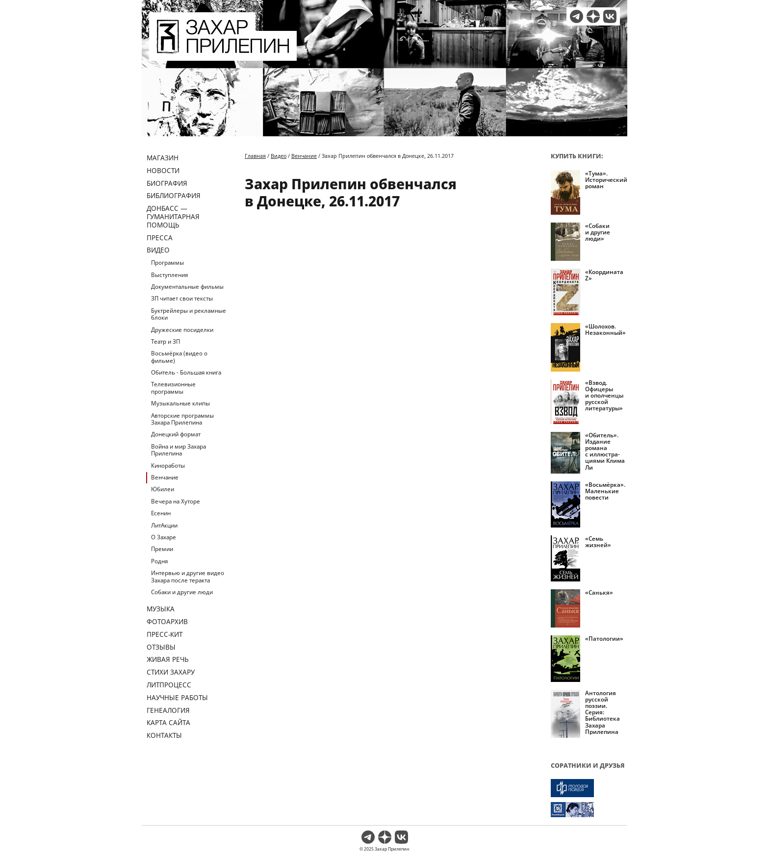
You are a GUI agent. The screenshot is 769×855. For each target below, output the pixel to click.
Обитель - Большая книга (186, 372)
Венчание (165, 477)
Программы (167, 262)
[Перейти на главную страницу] (223, 55)
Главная (255, 155)
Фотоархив (167, 621)
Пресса (160, 237)
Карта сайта (168, 722)
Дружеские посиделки (182, 330)
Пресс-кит (164, 634)
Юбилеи (162, 489)
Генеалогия (168, 710)
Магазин (163, 157)
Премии (162, 549)
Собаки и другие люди (182, 592)
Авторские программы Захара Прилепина (182, 419)
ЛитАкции (164, 525)
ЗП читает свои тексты (182, 298)
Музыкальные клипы (180, 403)
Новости (163, 170)
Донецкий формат (176, 434)
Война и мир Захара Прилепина (178, 449)
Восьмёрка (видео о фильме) (179, 356)
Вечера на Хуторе (175, 501)
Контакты (164, 735)
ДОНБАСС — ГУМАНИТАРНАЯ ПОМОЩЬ (173, 216)
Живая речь (168, 659)
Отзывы (161, 647)
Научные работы (177, 697)
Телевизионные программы (173, 387)
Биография (167, 183)
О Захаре (163, 537)
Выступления (169, 275)
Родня (159, 561)
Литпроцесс (169, 684)
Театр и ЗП (165, 341)
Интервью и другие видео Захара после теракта (187, 576)
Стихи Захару (171, 672)
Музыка (161, 608)
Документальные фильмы (187, 286)
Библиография (174, 195)
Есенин (161, 513)
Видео (158, 249)
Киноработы (168, 465)
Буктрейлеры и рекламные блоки (188, 314)
